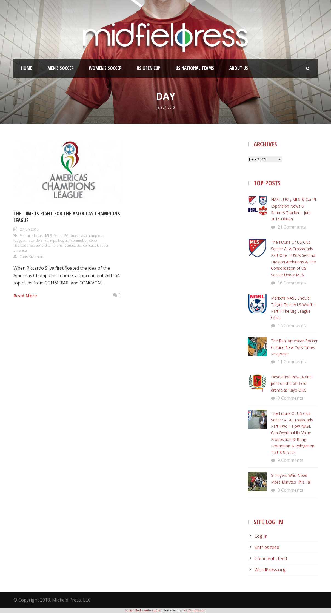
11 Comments (292, 362)
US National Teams (195, 68)
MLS (48, 235)
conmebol (79, 240)
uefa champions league (55, 245)
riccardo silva (37, 240)
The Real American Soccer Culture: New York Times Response (294, 347)
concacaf (90, 245)
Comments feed (271, 559)
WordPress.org (270, 570)
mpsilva (56, 240)
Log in (261, 536)
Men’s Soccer (60, 68)
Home (26, 68)
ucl (79, 245)
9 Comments (290, 398)
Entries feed (267, 547)
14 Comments (292, 326)
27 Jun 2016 (29, 229)
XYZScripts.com (195, 610)
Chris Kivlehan (31, 256)
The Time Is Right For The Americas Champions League (66, 217)
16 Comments (292, 283)
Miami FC (61, 235)
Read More (25, 296)
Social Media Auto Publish (143, 610)
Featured (27, 235)
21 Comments (292, 227)
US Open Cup (148, 68)
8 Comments (290, 490)
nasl (40, 235)
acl (67, 240)
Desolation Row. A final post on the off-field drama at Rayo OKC (291, 383)
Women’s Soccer (105, 68)
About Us (238, 68)
